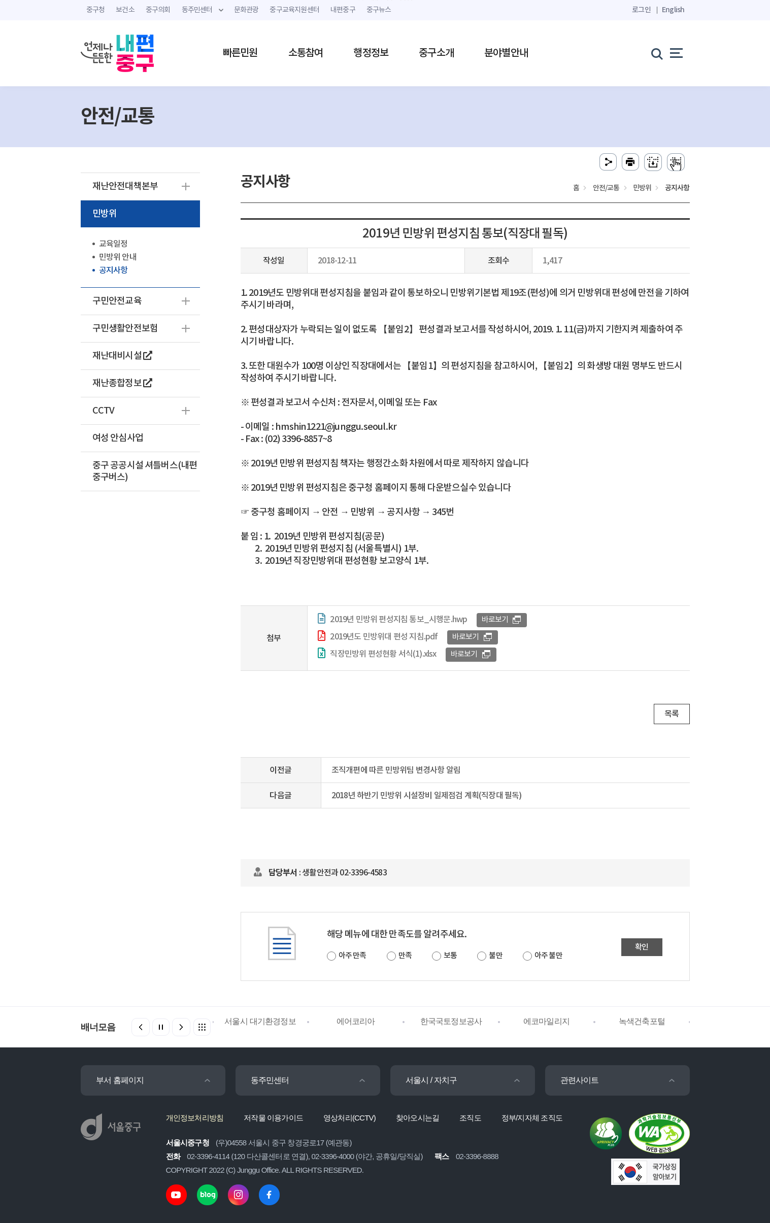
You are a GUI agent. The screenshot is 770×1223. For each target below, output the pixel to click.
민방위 (104, 214)
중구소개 (436, 53)
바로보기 (495, 620)
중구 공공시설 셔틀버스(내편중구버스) (144, 471)
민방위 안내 (118, 257)
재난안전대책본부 (125, 186)
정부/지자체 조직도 (531, 1117)
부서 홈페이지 (120, 1080)
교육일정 (113, 244)
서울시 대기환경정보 (259, 1021)
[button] (181, 1027)
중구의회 (158, 10)
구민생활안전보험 (125, 328)
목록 (671, 714)
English (673, 10)
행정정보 (370, 53)
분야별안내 (506, 53)
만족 (405, 956)
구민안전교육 (117, 301)
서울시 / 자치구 (431, 1080)
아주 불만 (548, 956)
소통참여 (305, 53)
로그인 (641, 10)
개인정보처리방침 (195, 1117)
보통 (450, 956)
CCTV (103, 410)
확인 (641, 947)
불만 (495, 956)
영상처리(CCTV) (349, 1117)
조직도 (470, 1117)
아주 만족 (352, 956)
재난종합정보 (122, 383)
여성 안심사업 (117, 438)
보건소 (125, 10)
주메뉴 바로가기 (385, 0)
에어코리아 (356, 1021)
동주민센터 (270, 1080)
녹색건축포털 (642, 1021)
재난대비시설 (122, 356)
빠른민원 (240, 53)
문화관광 (246, 10)
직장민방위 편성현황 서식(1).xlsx (383, 654)
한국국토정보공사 (451, 1021)
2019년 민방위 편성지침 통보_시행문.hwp (398, 619)
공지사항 (113, 270)
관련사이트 (579, 1080)
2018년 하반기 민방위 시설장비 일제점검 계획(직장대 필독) (426, 795)
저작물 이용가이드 (273, 1117)
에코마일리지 (546, 1021)
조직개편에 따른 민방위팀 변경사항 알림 (395, 770)
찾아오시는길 (417, 1117)
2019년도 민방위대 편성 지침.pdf (384, 636)
